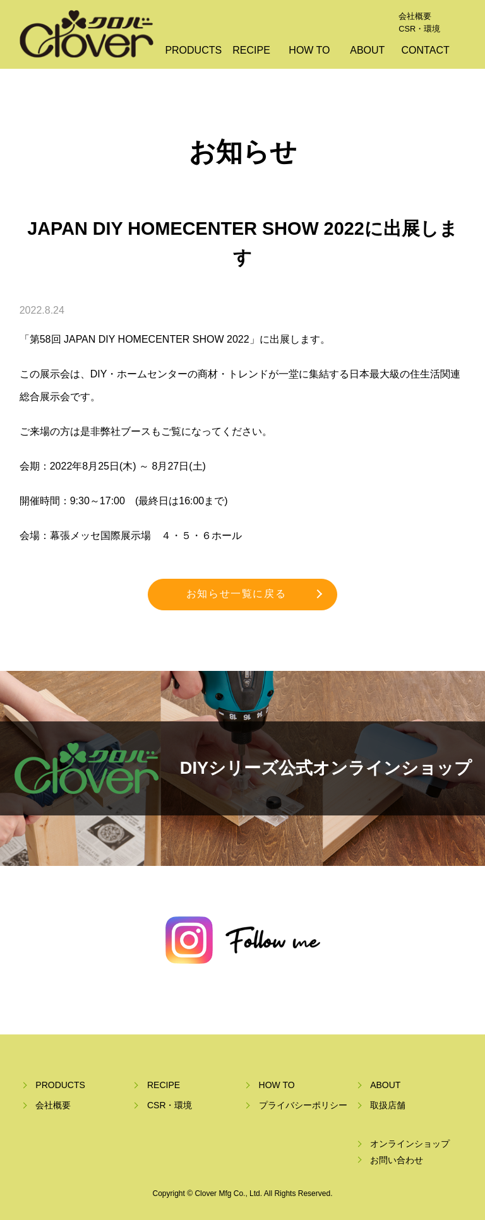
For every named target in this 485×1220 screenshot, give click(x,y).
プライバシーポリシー (303, 1105)
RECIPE (251, 50)
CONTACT (426, 50)
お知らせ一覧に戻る (236, 593)
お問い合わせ (396, 1160)
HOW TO (309, 50)
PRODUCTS (193, 50)
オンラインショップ (410, 1144)
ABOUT (367, 50)
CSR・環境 (419, 28)
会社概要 (414, 16)
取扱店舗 (387, 1105)
